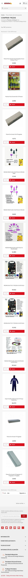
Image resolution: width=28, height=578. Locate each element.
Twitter (6, 528)
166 (8, 493)
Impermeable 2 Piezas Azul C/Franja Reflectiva (14, 399)
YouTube (15, 528)
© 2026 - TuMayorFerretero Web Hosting (12, 575)
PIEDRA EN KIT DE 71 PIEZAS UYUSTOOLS (14, 285)
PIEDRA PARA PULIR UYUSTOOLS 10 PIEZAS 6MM (14, 248)
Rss (10, 528)
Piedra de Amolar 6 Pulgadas (14, 436)
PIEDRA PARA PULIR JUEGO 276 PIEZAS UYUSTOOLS (14, 361)
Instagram (19, 528)
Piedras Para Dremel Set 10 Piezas (14, 96)
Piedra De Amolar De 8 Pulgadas (14, 134)
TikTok (23, 528)
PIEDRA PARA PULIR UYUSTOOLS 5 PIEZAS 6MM (14, 173)
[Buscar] (14, 8)
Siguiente (23, 493)
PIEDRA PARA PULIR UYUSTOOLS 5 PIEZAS (14, 210)
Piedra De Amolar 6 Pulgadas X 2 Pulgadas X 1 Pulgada (14, 475)
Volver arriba (20, 503)
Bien (24, 516)
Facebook (2, 528)
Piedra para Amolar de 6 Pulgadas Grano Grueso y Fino (14, 59)
